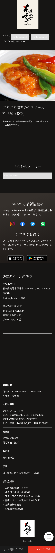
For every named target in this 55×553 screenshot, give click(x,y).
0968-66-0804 (14, 305)
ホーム (6, 35)
